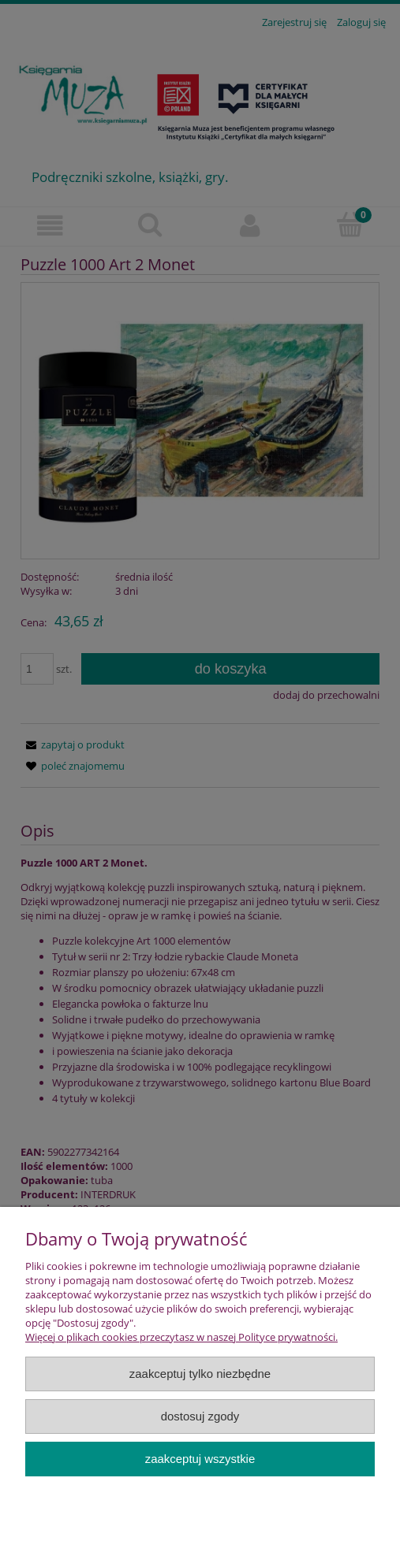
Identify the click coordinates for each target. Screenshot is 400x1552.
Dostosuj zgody (200, 1416)
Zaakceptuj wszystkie (200, 1458)
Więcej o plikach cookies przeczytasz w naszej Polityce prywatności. (181, 1337)
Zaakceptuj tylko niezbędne (200, 1373)
